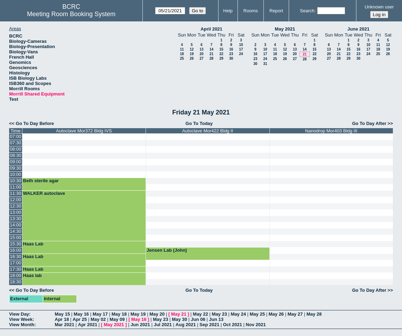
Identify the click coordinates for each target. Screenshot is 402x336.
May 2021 (285, 29)
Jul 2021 (163, 324)
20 (201, 54)
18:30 (15, 281)
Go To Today (199, 123)
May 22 (200, 314)
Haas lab (32, 275)
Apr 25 (80, 319)
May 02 (98, 319)
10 (241, 45)
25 (182, 58)
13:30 (15, 218)
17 (241, 49)
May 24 (238, 314)
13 (201, 49)
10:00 (15, 174)
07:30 (15, 142)
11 (182, 49)
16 (231, 49)
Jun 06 (198, 319)
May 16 (81, 314)
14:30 (15, 231)
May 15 (62, 314)
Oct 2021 (232, 324)
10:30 (15, 180)
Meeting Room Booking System (71, 14)
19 (192, 54)
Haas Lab (33, 243)
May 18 (119, 314)
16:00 (15, 250)
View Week (21, 319)
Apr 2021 (87, 324)
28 (211, 58)
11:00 (15, 187)
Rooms (250, 10)
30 (231, 58)
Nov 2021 (256, 324)
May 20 (157, 314)
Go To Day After (369, 123)
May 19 (138, 314)
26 (192, 58)
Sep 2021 (209, 324)
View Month (21, 324)
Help (228, 10)
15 (221, 49)
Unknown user (379, 6)
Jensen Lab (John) (167, 250)
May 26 (276, 314)
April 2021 (211, 29)
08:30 (15, 155)
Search (307, 10)
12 (192, 49)
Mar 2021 (64, 324)
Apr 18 (62, 319)
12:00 (15, 199)
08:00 (15, 149)
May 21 (178, 314)
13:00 (15, 212)
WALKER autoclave (44, 193)
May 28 (314, 314)
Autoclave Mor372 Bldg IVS (84, 130)
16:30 (15, 256)
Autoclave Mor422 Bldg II (207, 130)
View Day (19, 314)
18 (182, 54)
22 (221, 54)
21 (211, 54)
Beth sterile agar (41, 180)
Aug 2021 (185, 324)
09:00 (15, 161)
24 (241, 54)
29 (221, 58)
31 (265, 64)
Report (276, 10)
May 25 (257, 314)
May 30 (179, 319)
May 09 (117, 319)
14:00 (15, 225)
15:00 (15, 237)
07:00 (15, 136)
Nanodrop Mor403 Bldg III (331, 130)
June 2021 (358, 29)
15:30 (15, 243)
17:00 (15, 262)
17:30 (15, 269)
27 (201, 58)
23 (231, 54)
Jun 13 (216, 319)
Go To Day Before (35, 123)
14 (211, 49)
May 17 (100, 314)
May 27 (295, 314)
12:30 (15, 206)
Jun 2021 (140, 324)
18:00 (15, 275)
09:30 (15, 168)
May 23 (219, 314)
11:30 (15, 193)
